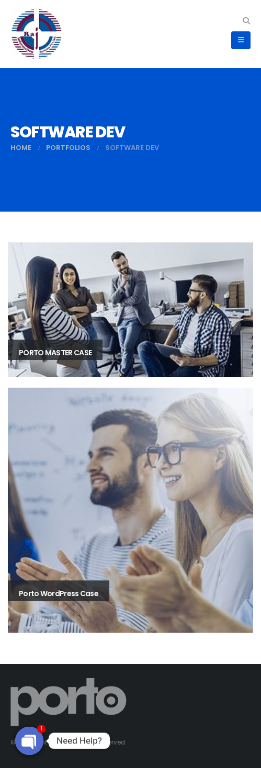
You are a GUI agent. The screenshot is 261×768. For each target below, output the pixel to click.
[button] (246, 21)
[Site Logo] (36, 34)
